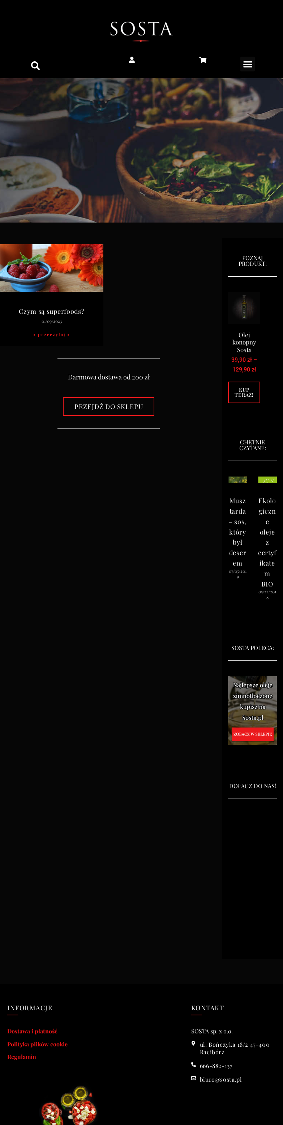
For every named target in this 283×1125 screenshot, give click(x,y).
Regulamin (21, 1056)
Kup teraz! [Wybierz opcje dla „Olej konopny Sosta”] (244, 392)
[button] (35, 66)
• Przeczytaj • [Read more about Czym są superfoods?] (51, 334)
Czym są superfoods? (51, 311)
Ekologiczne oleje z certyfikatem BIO (267, 542)
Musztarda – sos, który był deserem (237, 531)
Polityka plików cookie (37, 1044)
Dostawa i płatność (32, 1031)
